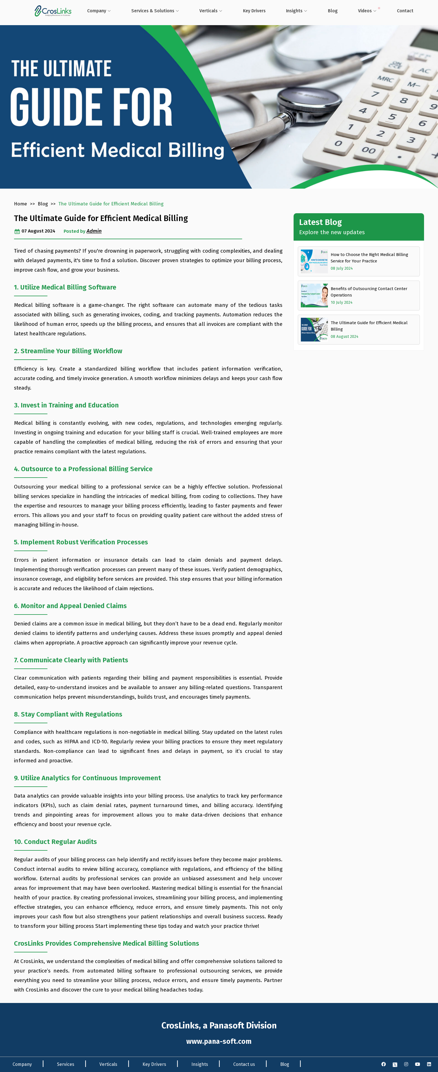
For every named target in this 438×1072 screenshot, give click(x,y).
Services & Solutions (150, 10)
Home (20, 204)
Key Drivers (154, 1064)
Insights (288, 10)
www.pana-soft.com (219, 1041)
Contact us (244, 1064)
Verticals (205, 10)
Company (95, 10)
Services (65, 1064)
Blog (325, 10)
